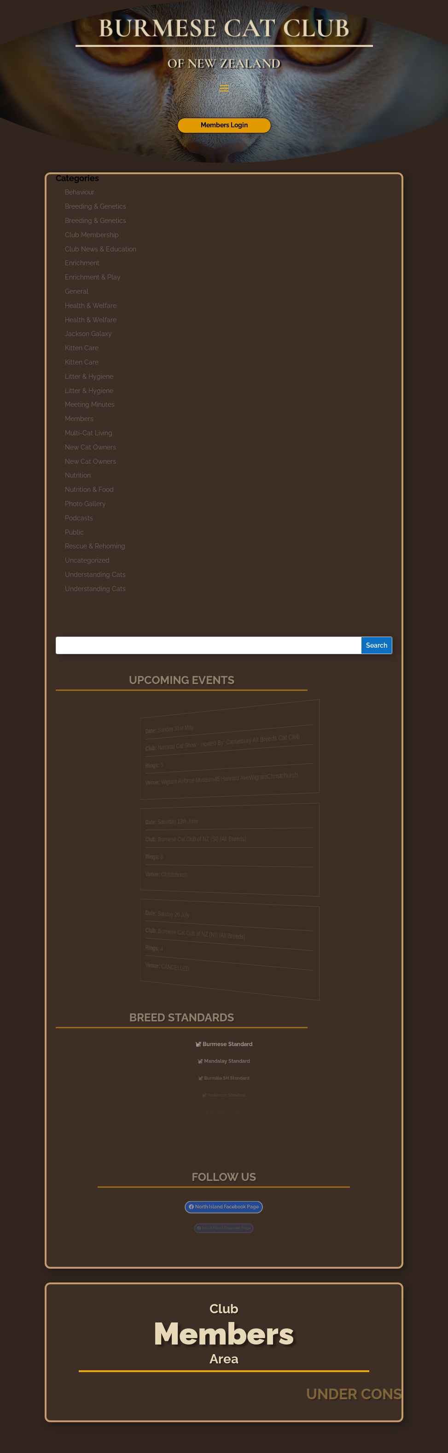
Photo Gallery (85, 503)
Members (79, 418)
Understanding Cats (95, 574)
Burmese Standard (226, 1044)
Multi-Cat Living (88, 433)
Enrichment (82, 263)
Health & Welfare (90, 305)
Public (74, 532)
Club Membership (92, 235)
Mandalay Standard (226, 1061)
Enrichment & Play (93, 277)
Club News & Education (100, 249)
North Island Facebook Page (226, 1207)
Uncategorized (87, 560)
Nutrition (78, 475)
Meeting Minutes (90, 404)
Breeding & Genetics (95, 206)
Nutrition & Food (89, 489)
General (76, 291)
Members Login (224, 125)
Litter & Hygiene (89, 376)
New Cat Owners (90, 447)
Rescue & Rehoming (95, 546)
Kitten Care (82, 348)
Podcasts (79, 518)
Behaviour (79, 192)
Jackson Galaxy (88, 333)
